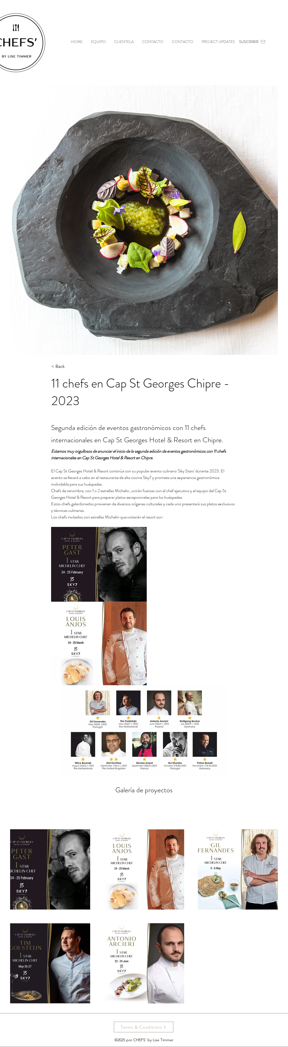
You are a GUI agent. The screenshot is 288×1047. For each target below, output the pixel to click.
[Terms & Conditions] (144, 1027)
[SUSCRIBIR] (252, 41)
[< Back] (69, 367)
